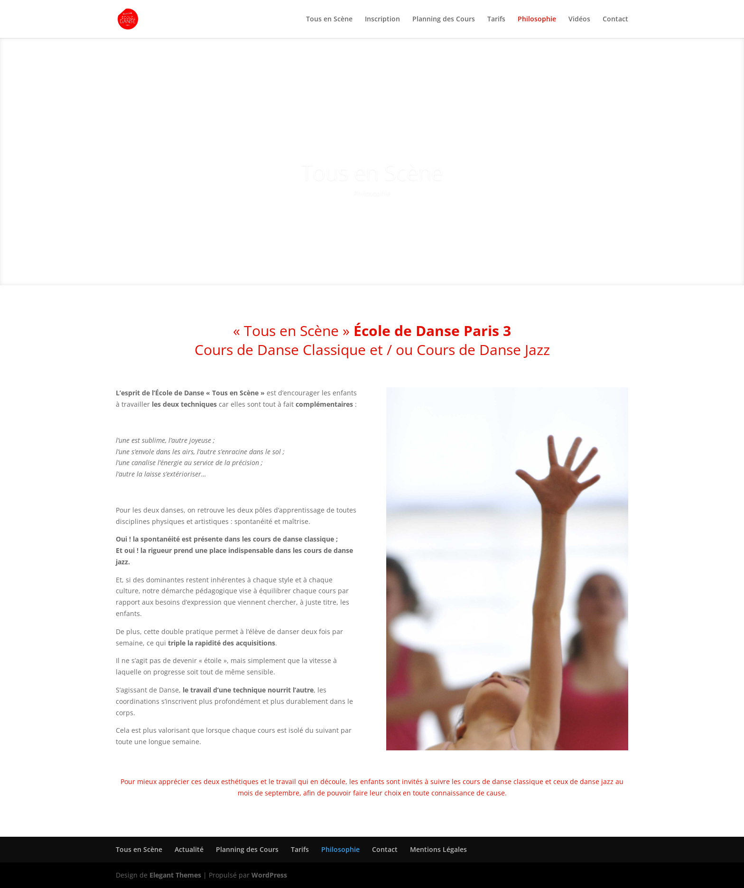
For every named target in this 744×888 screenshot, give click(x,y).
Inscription (382, 19)
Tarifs (496, 19)
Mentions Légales (438, 849)
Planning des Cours (443, 19)
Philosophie (537, 19)
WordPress (269, 874)
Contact (615, 19)
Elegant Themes (175, 874)
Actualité (189, 849)
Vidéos (579, 19)
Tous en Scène (329, 19)
